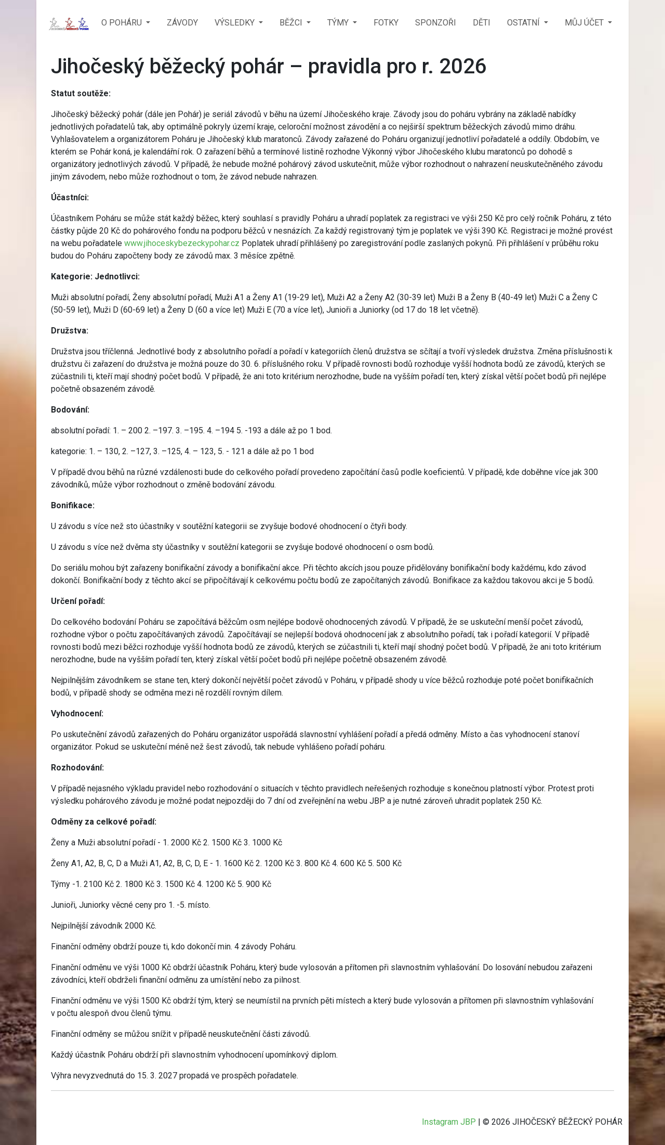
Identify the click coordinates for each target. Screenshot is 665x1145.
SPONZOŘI (435, 23)
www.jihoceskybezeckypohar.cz (182, 243)
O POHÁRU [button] (122, 23)
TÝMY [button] (339, 23)
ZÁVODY (182, 23)
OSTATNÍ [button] (524, 23)
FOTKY (386, 23)
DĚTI (481, 23)
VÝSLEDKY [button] (236, 23)
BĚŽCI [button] (292, 23)
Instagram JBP (449, 1122)
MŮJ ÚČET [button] (585, 23)
